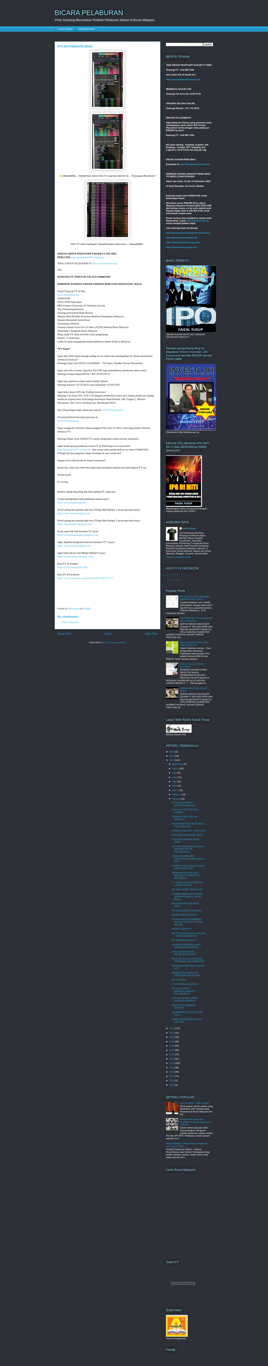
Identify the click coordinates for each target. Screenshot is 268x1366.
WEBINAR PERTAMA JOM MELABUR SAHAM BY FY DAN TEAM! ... (185, 875)
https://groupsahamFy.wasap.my (183, 79)
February (177, 794)
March (175, 790)
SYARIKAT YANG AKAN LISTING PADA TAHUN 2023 (188, 867)
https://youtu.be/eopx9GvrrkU (72, 567)
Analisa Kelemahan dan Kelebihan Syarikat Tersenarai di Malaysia (196, 1122)
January (176, 798)
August (176, 768)
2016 (172, 1054)
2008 (172, 1085)
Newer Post (64, 633)
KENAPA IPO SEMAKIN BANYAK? (183, 1006)
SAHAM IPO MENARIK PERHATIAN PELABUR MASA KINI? (187, 859)
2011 (172, 1076)
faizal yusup (189, 528)
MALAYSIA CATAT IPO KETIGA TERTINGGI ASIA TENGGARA (188, 960)
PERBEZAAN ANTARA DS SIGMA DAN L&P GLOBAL (186, 974)
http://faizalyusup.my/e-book (195, 164)
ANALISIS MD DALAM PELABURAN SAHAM (183, 953)
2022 (172, 1028)
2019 (172, 1041)
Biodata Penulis (86, 29)
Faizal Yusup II (172, 574)
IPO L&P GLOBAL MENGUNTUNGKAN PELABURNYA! (183, 991)
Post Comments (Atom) (114, 642)
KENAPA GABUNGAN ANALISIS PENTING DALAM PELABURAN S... (187, 849)
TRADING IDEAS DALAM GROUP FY (184, 818)
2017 (172, 1050)
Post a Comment (70, 622)
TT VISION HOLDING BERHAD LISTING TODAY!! (187, 883)
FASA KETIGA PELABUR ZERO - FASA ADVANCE (188, 825)
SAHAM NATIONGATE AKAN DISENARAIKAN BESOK (186, 946)
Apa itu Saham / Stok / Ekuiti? (194, 1103)
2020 (172, 1037)
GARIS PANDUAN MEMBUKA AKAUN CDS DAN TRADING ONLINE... (187, 922)
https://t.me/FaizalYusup (104, 263)
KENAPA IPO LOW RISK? (184, 915)
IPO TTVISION (178, 979)
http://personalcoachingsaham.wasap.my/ (188, 233)
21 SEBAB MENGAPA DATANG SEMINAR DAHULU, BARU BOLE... (187, 896)
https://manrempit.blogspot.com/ (74, 513)
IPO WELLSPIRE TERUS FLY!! (187, 889)
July (174, 772)
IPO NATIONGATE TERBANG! (186, 910)
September (178, 764)
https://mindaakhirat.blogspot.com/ (75, 556)
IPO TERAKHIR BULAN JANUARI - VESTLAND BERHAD (188, 934)
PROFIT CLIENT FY (181, 929)
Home (108, 633)
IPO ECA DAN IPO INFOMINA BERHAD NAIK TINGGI (195, 598)
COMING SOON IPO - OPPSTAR (188, 830)
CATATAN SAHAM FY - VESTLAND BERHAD (183, 804)
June (175, 777)
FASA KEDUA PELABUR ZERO (187, 835)
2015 (172, 1058)
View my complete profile (178, 557)
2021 (172, 1032)
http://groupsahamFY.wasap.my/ (87, 257)
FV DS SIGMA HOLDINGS (184, 984)
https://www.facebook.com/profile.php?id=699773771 (85, 578)
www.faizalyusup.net (68, 294)
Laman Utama (65, 29)
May (174, 781)
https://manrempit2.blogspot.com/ (74, 524)
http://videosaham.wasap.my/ (181, 247)
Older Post (151, 633)
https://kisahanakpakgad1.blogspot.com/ (78, 535)
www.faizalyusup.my (68, 420)
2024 (172, 756)
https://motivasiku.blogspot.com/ (74, 545)
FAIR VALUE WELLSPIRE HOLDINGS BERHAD (184, 999)
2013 (172, 1067)
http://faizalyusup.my (198, 220)
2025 (172, 751)
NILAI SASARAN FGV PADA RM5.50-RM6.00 (194, 643)
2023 (172, 760)
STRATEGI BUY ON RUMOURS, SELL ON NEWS (196, 619)
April (174, 785)
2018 (172, 1045)
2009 (172, 1080)
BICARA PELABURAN (89, 12)
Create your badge (174, 580)
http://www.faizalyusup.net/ (71, 502)
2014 (172, 1063)
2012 (172, 1072)
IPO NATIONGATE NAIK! (183, 940)
